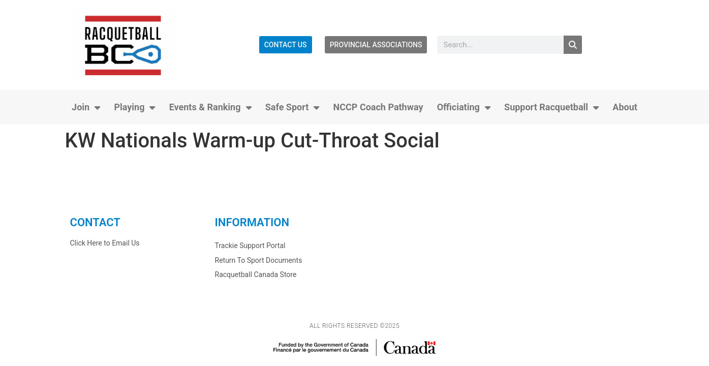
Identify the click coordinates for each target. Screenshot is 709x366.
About (624, 107)
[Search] (573, 45)
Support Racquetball (551, 107)
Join (86, 107)
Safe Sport (292, 107)
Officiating (463, 107)
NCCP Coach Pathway (378, 107)
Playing (134, 107)
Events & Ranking (210, 107)
